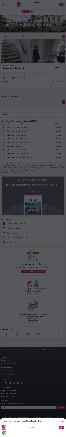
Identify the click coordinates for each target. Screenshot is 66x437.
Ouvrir (61, 427)
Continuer (60, 433)
